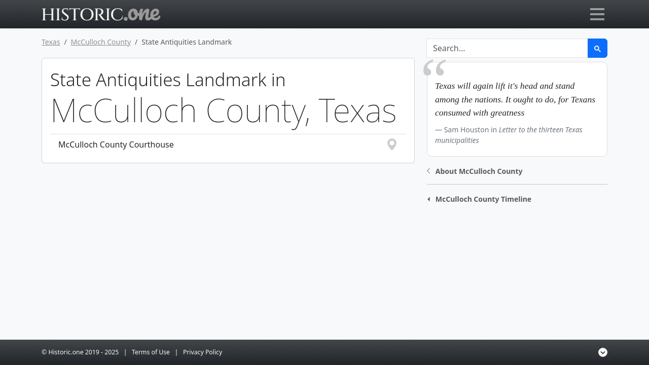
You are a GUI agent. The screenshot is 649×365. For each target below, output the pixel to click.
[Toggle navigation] (597, 14)
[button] (474, 170)
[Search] (507, 48)
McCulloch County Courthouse (228, 144)
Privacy (202, 352)
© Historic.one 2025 (80, 352)
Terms (151, 352)
